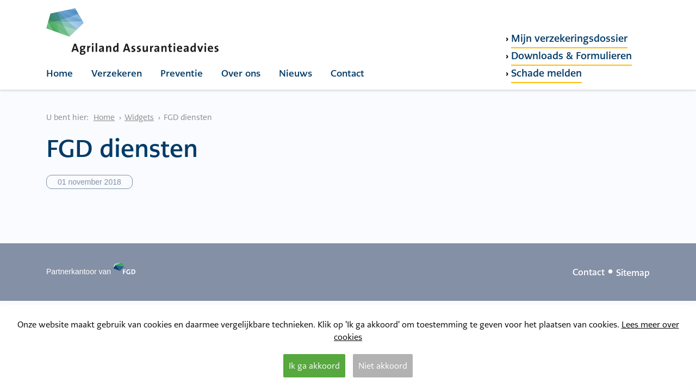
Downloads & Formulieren (571, 55)
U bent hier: (67, 117)
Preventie (181, 73)
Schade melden (546, 73)
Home (59, 73)
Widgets (139, 117)
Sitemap (633, 273)
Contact (347, 73)
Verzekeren (116, 73)
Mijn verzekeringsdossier (569, 38)
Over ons (240, 73)
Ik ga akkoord (314, 365)
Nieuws (295, 73)
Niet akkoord (382, 365)
